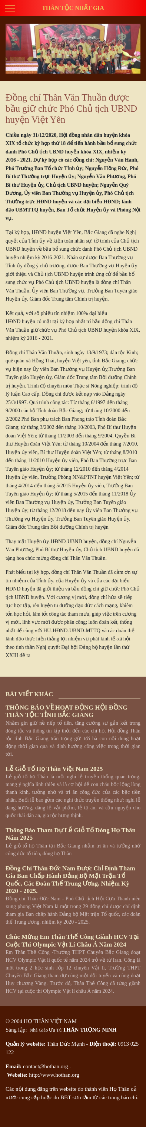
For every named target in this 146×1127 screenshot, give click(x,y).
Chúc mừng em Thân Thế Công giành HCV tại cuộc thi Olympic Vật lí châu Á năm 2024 (72, 940)
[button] (103, 63)
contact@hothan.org (45, 1066)
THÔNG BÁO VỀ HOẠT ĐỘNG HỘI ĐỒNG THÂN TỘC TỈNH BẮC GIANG (66, 711)
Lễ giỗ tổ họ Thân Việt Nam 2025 (54, 768)
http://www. (42, 1075)
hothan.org (67, 1075)
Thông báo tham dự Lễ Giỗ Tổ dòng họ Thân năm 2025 (71, 834)
